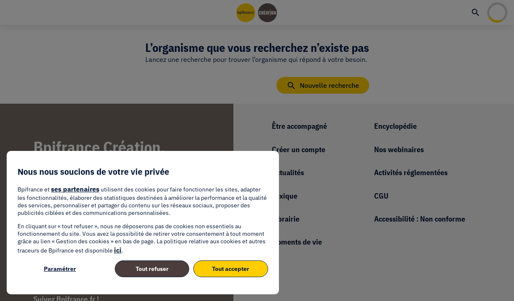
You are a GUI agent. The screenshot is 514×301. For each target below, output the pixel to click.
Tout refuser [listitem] (152, 269)
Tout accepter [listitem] (230, 269)
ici (118, 250)
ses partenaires (75, 189)
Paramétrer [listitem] (60, 269)
